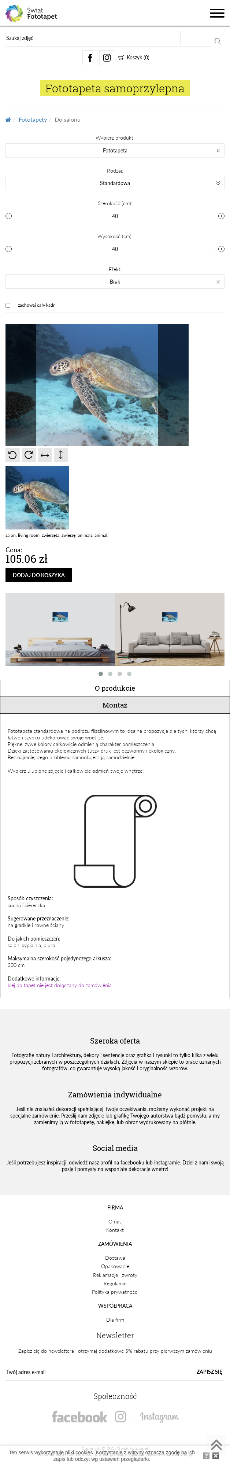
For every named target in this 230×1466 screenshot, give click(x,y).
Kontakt (115, 1230)
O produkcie (115, 688)
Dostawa (115, 1258)
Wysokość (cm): (115, 236)
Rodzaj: (115, 170)
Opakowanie (115, 1266)
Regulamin (115, 1283)
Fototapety (33, 119)
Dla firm (115, 1320)
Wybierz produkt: (115, 137)
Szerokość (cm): (115, 203)
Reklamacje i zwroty (115, 1275)
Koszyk (133, 57)
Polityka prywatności (115, 1292)
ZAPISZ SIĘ (209, 1372)
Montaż (115, 704)
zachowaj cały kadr (36, 305)
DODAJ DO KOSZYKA (39, 575)
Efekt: (115, 269)
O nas (115, 1221)
